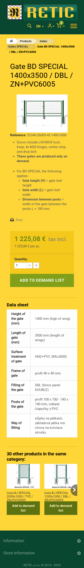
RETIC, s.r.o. (32, 565)
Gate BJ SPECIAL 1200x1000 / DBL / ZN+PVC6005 (57, 496)
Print (19, 220)
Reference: (18, 135)
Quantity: (21, 259)
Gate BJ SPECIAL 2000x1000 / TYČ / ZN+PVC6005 (20, 496)
